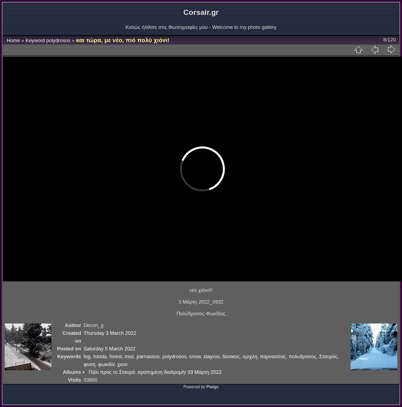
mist (129, 356)
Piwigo (212, 386)
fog (86, 356)
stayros (212, 356)
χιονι (122, 364)
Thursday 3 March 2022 (109, 333)
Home (13, 40)
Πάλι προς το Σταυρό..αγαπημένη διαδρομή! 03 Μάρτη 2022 (155, 372)
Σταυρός (328, 356)
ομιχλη (250, 356)
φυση (89, 364)
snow (195, 356)
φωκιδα (106, 364)
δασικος (231, 356)
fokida (99, 356)
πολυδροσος (302, 356)
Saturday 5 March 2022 (109, 349)
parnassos (147, 356)
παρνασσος (273, 356)
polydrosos (58, 40)
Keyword (35, 40)
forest (116, 356)
